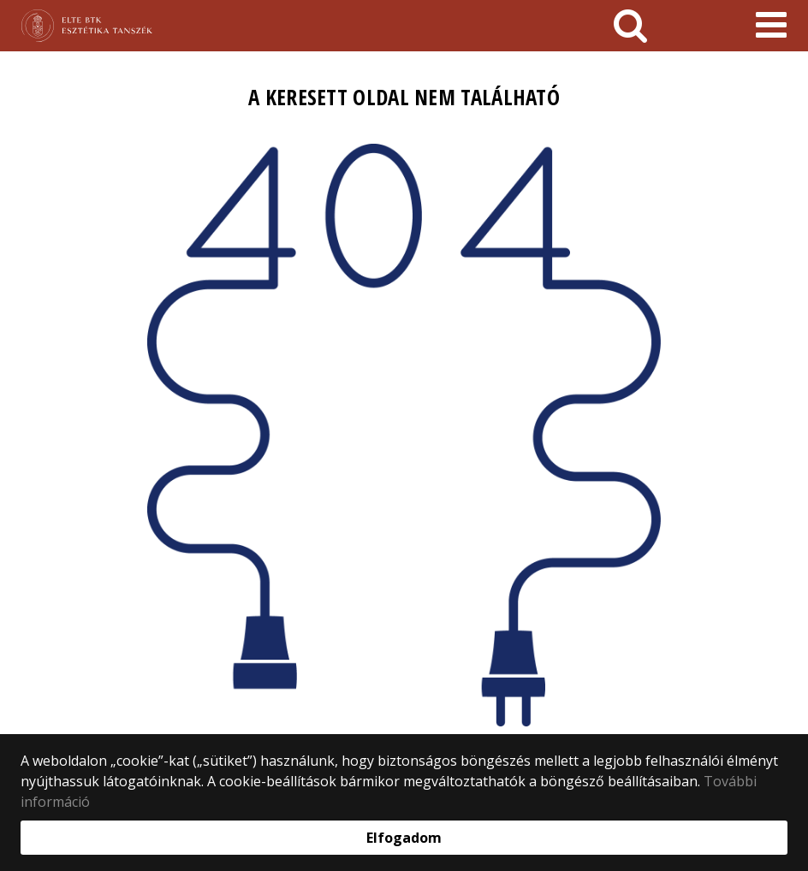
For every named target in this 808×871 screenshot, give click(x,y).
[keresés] (630, 25)
